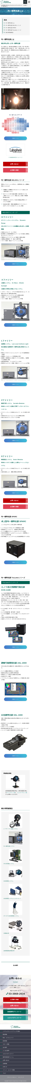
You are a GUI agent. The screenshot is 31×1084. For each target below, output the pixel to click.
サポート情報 (6, 1044)
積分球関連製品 (9, 32)
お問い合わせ (14, 164)
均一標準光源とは (10, 23)
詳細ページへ (15, 138)
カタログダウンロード (14, 1018)
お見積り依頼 (14, 170)
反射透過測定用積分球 (9, 950)
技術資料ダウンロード (14, 1011)
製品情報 (5, 1034)
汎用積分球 (6, 933)
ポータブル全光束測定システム (11, 915)
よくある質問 (6, 1050)
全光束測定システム (8, 881)
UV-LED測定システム (9, 863)
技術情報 (5, 1041)
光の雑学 (15, 965)
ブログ (4, 1073)
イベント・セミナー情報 (9, 1070)
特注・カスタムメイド (8, 1037)
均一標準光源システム (9, 846)
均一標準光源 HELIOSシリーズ (13, 25)
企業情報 (5, 1063)
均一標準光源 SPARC (11, 27)
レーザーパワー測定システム (11, 828)
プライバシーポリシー (11, 1077)
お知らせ (5, 1066)
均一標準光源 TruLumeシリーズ (13, 30)
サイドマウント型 (10, 792)
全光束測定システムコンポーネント (12, 898)
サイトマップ (21, 1077)
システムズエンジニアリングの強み (11, 1031)
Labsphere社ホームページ (16, 157)
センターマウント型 (22, 792)
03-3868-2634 (17, 993)
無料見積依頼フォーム (8, 1057)
